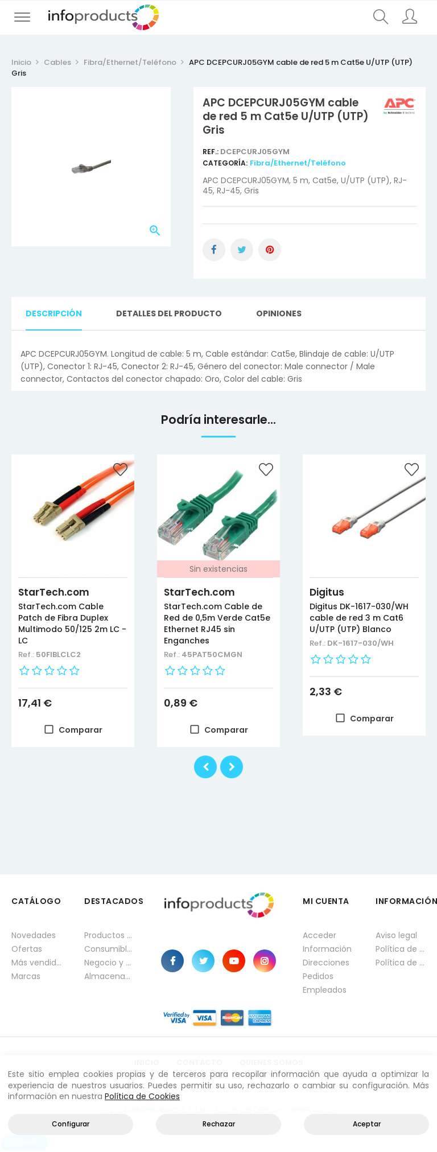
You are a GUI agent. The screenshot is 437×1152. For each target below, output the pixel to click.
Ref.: (211, 151)
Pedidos (318, 976)
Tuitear (241, 249)
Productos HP (109, 935)
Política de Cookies (142, 1096)
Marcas (25, 976)
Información (327, 949)
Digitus (327, 592)
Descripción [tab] (54, 313)
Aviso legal (396, 935)
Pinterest (269, 249)
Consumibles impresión (109, 949)
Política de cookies (401, 962)
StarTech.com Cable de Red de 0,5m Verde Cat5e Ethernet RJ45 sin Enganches (217, 623)
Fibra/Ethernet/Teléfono (298, 163)
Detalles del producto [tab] (169, 313)
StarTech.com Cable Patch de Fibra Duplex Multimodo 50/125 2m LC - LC (72, 623)
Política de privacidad (401, 949)
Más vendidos (36, 962)
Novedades (33, 935)
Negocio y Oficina (109, 962)
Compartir (214, 249)
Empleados (325, 990)
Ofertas (26, 949)
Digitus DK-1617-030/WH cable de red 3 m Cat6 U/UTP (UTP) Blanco (359, 618)
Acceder (319, 935)
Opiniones (279, 313)
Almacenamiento (109, 976)
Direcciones (326, 962)
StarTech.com (53, 592)
